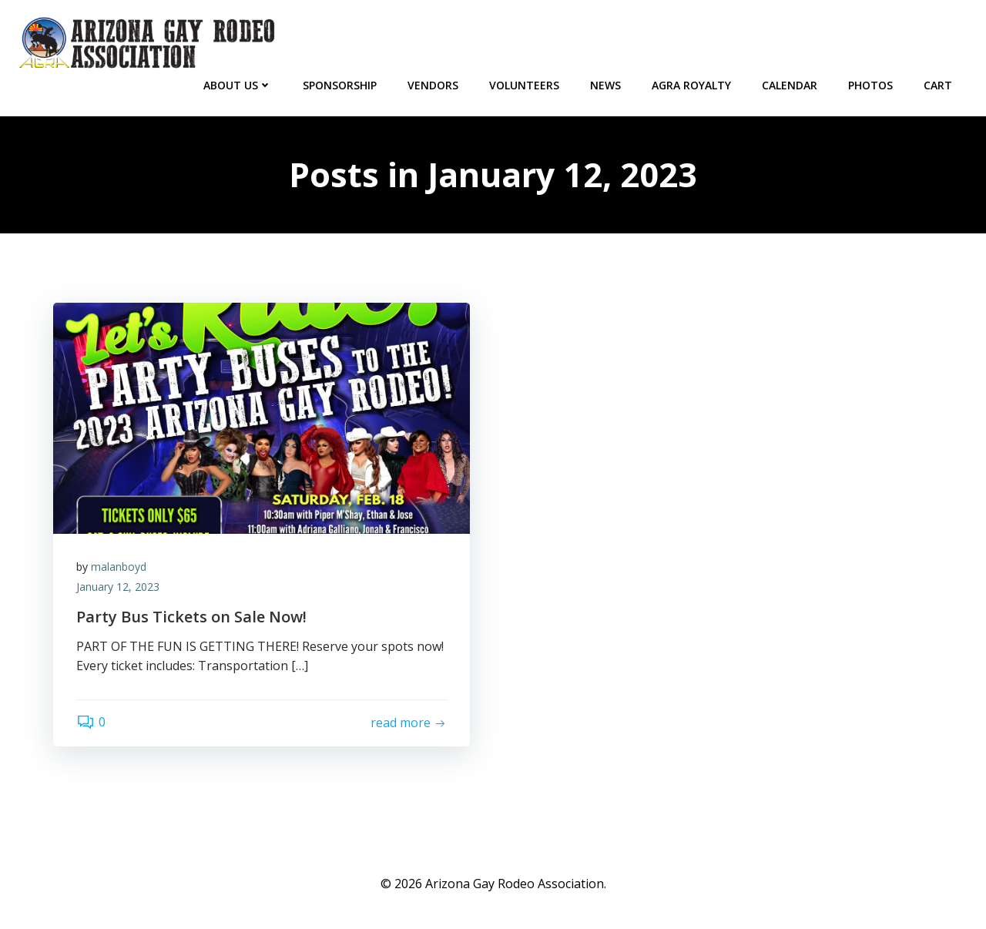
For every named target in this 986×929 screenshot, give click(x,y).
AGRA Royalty (691, 85)
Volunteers (524, 85)
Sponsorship (340, 85)
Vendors (432, 85)
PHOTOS (870, 85)
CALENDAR (789, 85)
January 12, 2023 (117, 586)
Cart (938, 85)
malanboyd (118, 566)
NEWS (605, 85)
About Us (237, 85)
